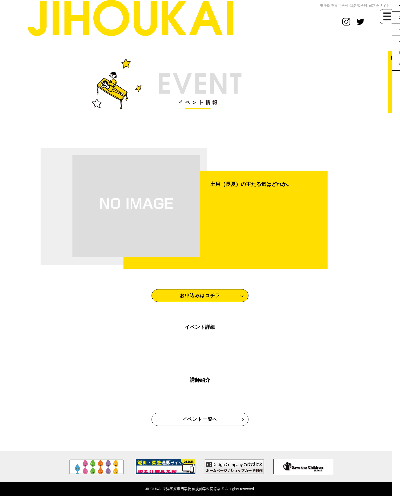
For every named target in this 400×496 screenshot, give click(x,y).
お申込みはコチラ (200, 295)
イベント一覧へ (200, 419)
